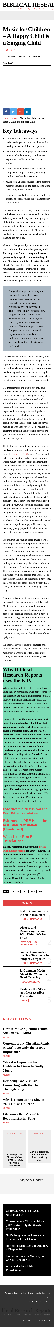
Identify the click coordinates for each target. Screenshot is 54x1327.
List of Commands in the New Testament (34, 912)
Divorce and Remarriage (29, 943)
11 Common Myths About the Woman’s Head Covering (33, 974)
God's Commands (32, 919)
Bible (24, 1000)
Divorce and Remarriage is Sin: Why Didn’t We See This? (33, 933)
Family (24, 891)
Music (6, 1037)
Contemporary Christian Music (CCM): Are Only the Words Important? (26, 1047)
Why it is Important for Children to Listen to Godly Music (23, 1066)
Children (15, 891)
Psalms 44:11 (18, 454)
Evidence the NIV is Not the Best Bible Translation (33, 992)
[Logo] (27, 1311)
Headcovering (30, 982)
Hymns (33, 891)
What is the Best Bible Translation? (20, 839)
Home (6, 118)
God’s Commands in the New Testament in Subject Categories (34, 955)
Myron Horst (35, 56)
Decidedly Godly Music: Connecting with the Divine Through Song (23, 1085)
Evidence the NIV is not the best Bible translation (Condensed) (25, 825)
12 (26, 454)
